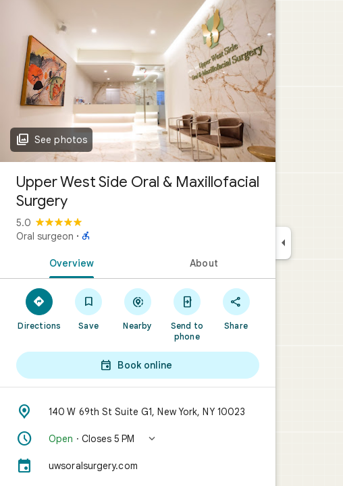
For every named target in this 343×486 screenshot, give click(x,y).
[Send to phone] (186, 314)
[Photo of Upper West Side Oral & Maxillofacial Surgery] (137, 81)
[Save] (88, 308)
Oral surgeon (45, 236)
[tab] (69, 262)
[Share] (236, 308)
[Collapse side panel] (283, 243)
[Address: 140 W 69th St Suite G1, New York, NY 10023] (137, 411)
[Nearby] (138, 308)
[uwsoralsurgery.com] (137, 465)
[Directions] (39, 308)
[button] (137, 438)
